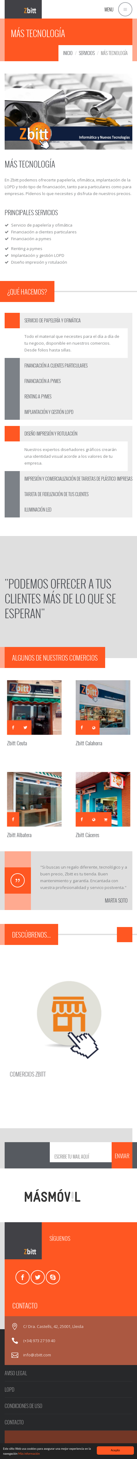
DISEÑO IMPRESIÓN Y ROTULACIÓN (50, 433)
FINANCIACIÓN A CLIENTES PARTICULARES (56, 365)
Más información (29, 1454)
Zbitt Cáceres (91, 826)
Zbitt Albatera (23, 826)
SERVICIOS (87, 53)
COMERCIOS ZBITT (39, 1059)
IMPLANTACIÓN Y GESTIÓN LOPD (48, 412)
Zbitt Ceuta (22, 734)
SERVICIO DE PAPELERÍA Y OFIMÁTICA (52, 320)
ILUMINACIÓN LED (37, 509)
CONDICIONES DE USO (23, 1406)
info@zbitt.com (37, 1355)
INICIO (68, 53)
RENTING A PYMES (37, 396)
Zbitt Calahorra (92, 734)
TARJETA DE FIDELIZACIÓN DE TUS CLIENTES (56, 494)
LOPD (9, 1389)
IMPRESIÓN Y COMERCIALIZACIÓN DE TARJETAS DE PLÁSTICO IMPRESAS (78, 478)
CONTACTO (14, 1422)
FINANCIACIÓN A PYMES (42, 381)
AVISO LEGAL (16, 1373)
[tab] (68, 320)
